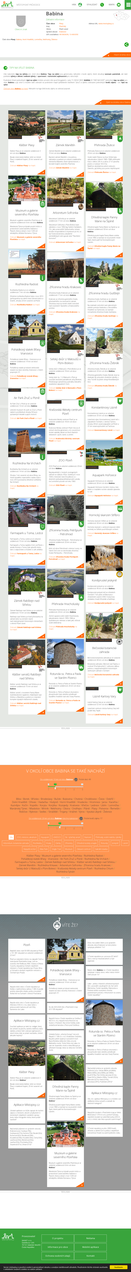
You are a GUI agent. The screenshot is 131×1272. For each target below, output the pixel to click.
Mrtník (45, 808)
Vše (11, 837)
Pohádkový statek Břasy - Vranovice (39, 858)
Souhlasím (118, 1267)
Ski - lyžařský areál (72, 837)
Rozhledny (14, 276)
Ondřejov (77, 808)
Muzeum (14, 203)
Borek (26, 798)
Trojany (63, 811)
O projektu (57, 1238)
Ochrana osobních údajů (57, 1255)
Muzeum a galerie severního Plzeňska (62, 855)
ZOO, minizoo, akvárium (18, 525)
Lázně (92, 400)
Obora (66, 808)
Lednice (95, 805)
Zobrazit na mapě (22, 165)
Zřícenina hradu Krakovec (97, 865)
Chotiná (78, 798)
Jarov (104, 802)
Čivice (101, 798)
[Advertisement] (65, 747)
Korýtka (53, 805)
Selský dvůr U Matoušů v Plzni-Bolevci (36, 868)
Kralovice (62, 32)
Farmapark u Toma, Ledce (29, 862)
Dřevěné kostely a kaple (96, 209)
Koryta (43, 805)
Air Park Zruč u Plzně (71, 858)
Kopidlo (34, 805)
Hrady (92, 285)
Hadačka (43, 802)
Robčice (23, 811)
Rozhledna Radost (93, 855)
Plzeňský (62, 26)
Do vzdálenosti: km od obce (56, 779)
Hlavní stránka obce (122, 54)
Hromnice (95, 802)
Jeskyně (92, 572)
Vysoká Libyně (94, 811)
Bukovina (67, 798)
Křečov (85, 805)
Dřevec (32, 802)
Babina (54, 13)
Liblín (104, 805)
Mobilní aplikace (90, 1247)
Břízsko (35, 798)
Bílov (18, 798)
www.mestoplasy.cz (106, 23)
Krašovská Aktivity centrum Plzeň (75, 868)
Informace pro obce (58, 1247)
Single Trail (56, 849)
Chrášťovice (91, 798)
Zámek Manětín (27, 865)
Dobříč (110, 798)
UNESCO (57, 837)
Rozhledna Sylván (65, 871)
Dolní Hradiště (19, 802)
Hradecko (82, 802)
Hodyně (54, 802)
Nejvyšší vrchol (29, 849)
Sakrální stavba (15, 137)
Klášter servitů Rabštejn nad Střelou (96, 862)
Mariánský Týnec (18, 808)
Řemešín (115, 808)
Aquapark (92, 467)
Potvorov (103, 808)
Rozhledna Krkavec (48, 865)
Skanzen (53, 351)
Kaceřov (113, 802)
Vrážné (73, 811)
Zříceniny (53, 279)
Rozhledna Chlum (103, 868)
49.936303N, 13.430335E (68, 34)
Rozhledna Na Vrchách (96, 858)
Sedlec (43, 811)
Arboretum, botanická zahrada (60, 205)
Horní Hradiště (27, 39)
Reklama (90, 1238)
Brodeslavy (46, 798)
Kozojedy (63, 805)
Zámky (14, 593)
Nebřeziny (47, 39)
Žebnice (54, 39)
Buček (57, 798)
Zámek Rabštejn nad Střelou (60, 862)
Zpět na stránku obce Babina (118, 102)
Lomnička (38, 39)
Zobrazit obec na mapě (16, 88)
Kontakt (91, 1255)
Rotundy (53, 666)
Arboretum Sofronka (71, 865)
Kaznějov (15, 805)
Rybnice (33, 811)
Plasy (61, 23)
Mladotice (34, 808)
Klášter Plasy (33, 855)
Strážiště (53, 811)
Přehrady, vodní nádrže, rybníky (60, 596)
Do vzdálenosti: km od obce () (53, 818)
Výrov (82, 811)
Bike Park (44, 849)
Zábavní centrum (15, 342)
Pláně (87, 808)
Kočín (25, 805)
